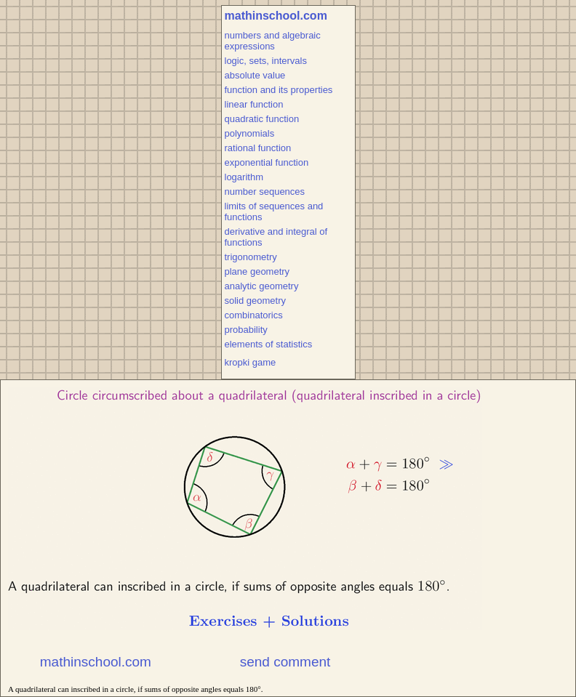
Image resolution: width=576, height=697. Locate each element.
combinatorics (254, 315)
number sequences (265, 191)
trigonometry (251, 256)
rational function (258, 147)
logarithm (244, 177)
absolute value (255, 75)
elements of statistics (269, 344)
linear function (254, 104)
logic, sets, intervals (266, 60)
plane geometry (257, 271)
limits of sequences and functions (274, 211)
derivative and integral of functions (276, 237)
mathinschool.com (276, 15)
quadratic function (262, 118)
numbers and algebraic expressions (273, 41)
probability (246, 329)
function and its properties (279, 89)
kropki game (250, 362)
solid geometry (256, 300)
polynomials (250, 133)
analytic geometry (262, 286)
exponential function (267, 162)
